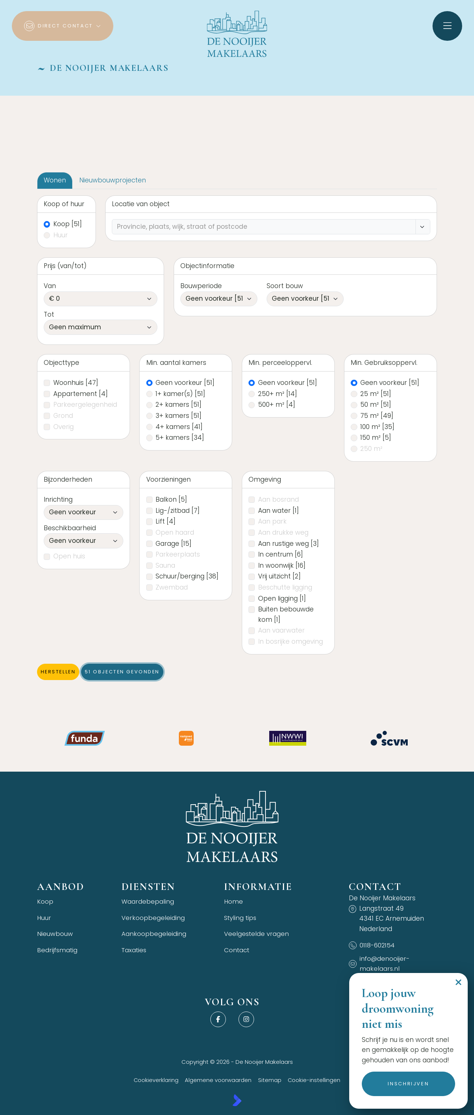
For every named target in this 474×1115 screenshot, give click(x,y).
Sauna (165, 565)
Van (50, 285)
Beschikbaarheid (70, 528)
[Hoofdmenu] (447, 26)
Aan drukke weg (283, 532)
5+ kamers (180, 437)
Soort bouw (285, 285)
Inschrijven (408, 1083)
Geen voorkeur (185, 382)
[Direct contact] (62, 26)
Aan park (272, 521)
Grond (63, 415)
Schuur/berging (187, 576)
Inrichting (58, 499)
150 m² (375, 437)
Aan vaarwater (281, 630)
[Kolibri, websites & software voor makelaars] (237, 1100)
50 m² (375, 404)
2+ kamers (178, 404)
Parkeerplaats (178, 554)
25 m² (375, 393)
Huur (60, 235)
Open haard (175, 532)
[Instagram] (246, 1019)
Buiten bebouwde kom (286, 614)
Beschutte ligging (285, 587)
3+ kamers (178, 415)
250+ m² (277, 393)
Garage (173, 543)
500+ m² (276, 404)
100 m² (377, 426)
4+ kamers (179, 426)
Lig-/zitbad (178, 510)
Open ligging (282, 598)
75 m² (376, 415)
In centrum (280, 554)
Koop (67, 224)
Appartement (80, 393)
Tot (49, 314)
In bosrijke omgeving (290, 641)
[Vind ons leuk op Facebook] (218, 1019)
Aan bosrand (278, 499)
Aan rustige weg (288, 543)
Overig (63, 426)
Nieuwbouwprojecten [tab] (112, 180)
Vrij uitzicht (279, 576)
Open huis (69, 556)
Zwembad (172, 587)
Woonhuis (75, 382)
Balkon (171, 499)
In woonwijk (282, 565)
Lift (166, 521)
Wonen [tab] (55, 180)
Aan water (278, 510)
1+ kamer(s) (180, 393)
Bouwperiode (201, 285)
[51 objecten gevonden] (122, 672)
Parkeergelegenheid (85, 404)
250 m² (371, 448)
